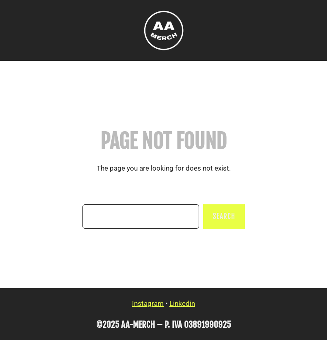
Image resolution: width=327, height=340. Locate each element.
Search (224, 216)
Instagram (148, 303)
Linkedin (182, 303)
